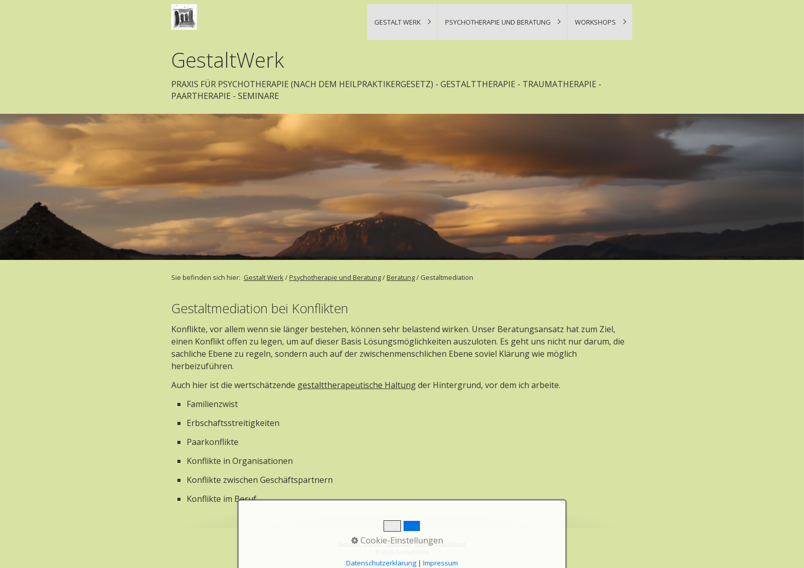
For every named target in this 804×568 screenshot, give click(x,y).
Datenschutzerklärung (440, 543)
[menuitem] (402, 22)
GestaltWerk (227, 60)
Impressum (398, 543)
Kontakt (373, 543)
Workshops (595, 22)
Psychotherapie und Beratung (498, 22)
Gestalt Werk (397, 22)
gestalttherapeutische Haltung (356, 385)
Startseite (349, 543)
